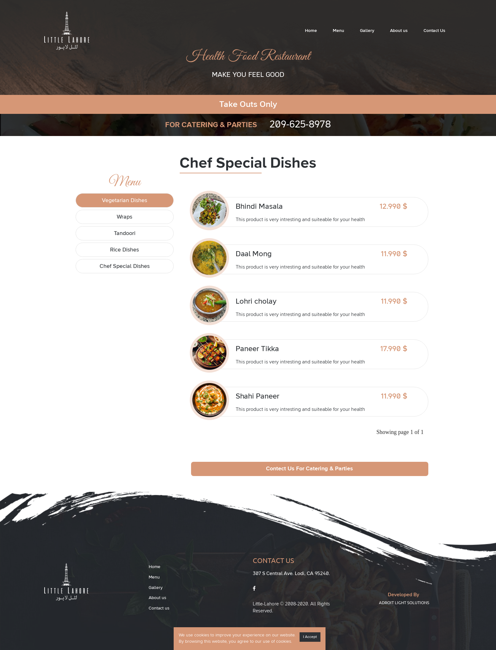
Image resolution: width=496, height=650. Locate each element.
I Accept (310, 637)
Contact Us (434, 30)
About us (399, 30)
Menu (338, 30)
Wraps (124, 217)
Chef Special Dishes (125, 266)
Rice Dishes (124, 250)
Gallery (367, 30)
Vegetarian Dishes (124, 200)
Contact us (159, 608)
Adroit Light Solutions (404, 602)
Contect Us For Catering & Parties (309, 469)
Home (311, 30)
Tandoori (124, 233)
